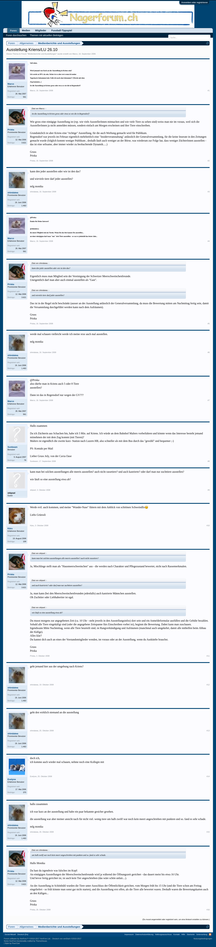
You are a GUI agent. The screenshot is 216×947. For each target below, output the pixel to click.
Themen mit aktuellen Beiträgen (46, 35)
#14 (208, 776)
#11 (208, 656)
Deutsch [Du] (22, 934)
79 (25, 460)
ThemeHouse (41, 941)
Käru (10, 528)
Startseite (191, 934)
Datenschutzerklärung (144, 934)
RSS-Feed (210, 934)
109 (24, 541)
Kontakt (176, 934)
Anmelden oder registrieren (194, 2)
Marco (75, 54)
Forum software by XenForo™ (27, 939)
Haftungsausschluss (163, 934)
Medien (26, 30)
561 (24, 97)
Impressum (129, 934)
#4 (209, 241)
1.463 (23, 206)
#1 (209, 91)
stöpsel (11, 493)
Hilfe (183, 934)
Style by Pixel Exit (12, 943)
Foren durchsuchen (16, 35)
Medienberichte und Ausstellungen (42, 54)
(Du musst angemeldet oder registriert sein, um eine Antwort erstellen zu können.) (176, 919)
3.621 (23, 143)
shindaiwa (13, 192)
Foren (13, 30)
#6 (209, 352)
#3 (209, 192)
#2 (209, 161)
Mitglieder (40, 30)
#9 (209, 490)
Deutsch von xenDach (66, 939)
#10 (208, 525)
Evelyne (12, 779)
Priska (11, 129)
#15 (208, 832)
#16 (208, 910)
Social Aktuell (10, 934)
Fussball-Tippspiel (61, 30)
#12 (208, 685)
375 (24, 792)
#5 (209, 324)
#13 (208, 731)
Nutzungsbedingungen (203, 939)
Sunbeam (13, 447)
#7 (209, 400)
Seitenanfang (201, 934)
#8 (209, 461)
